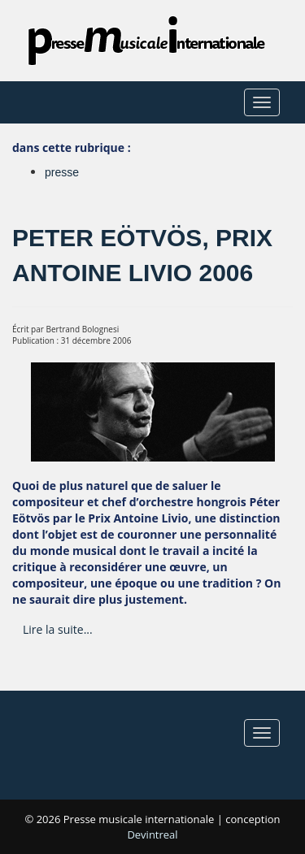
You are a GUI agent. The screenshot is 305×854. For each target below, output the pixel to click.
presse (62, 172)
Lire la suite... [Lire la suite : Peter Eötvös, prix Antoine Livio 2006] (58, 629)
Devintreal (152, 834)
